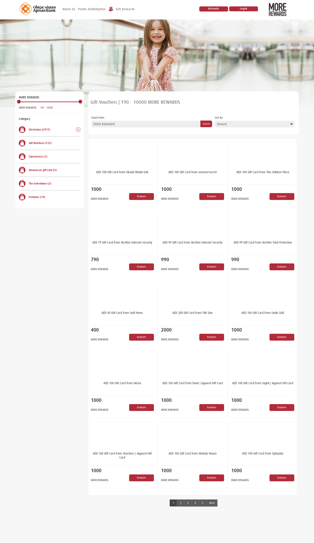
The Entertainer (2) (35, 183)
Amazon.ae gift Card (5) (38, 170)
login (244, 9)
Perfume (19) (32, 197)
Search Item (97, 117)
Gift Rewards (122, 10)
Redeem (141, 196)
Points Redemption (92, 9)
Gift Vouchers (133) (35, 143)
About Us (69, 9)
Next (212, 503)
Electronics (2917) (34, 129)
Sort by (219, 117)
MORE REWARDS (28, 107)
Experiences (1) (33, 156)
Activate (213, 9)
